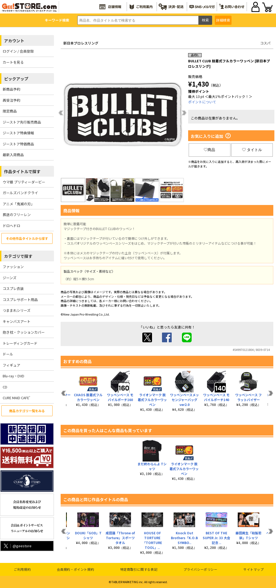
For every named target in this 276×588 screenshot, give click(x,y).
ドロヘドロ (11, 225)
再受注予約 (11, 100)
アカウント (14, 40)
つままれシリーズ (16, 310)
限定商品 (10, 111)
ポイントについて (202, 101)
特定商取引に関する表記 (139, 569)
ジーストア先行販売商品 (22, 122)
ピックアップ (16, 78)
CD (5, 386)
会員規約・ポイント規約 (75, 569)
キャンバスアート (16, 321)
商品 (209, 150)
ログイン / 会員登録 (18, 51)
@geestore (17, 545)
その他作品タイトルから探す (27, 238)
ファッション (13, 266)
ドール (8, 354)
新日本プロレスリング (80, 43)
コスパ (265, 43)
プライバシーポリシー (201, 569)
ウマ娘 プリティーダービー (24, 181)
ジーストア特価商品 (18, 143)
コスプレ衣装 (13, 288)
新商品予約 (11, 89)
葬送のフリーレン (17, 214)
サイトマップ (253, 569)
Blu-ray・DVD (13, 375)
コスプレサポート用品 (20, 299)
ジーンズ (9, 277)
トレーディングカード (20, 343)
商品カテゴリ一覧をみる (27, 410)
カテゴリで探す (18, 256)
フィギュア (11, 365)
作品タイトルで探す (22, 171)
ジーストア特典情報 (18, 132)
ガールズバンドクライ (20, 192)
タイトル (252, 150)
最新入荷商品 (13, 154)
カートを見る (13, 62)
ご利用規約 (22, 569)
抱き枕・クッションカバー (24, 332)
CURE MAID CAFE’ (16, 397)
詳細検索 (223, 20)
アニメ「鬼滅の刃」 (18, 203)
